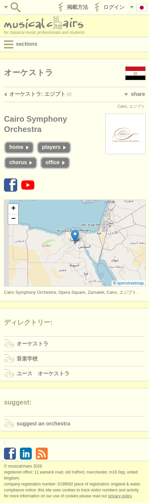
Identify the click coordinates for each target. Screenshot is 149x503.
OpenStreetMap (130, 283)
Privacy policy (120, 496)
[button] (75, 236)
